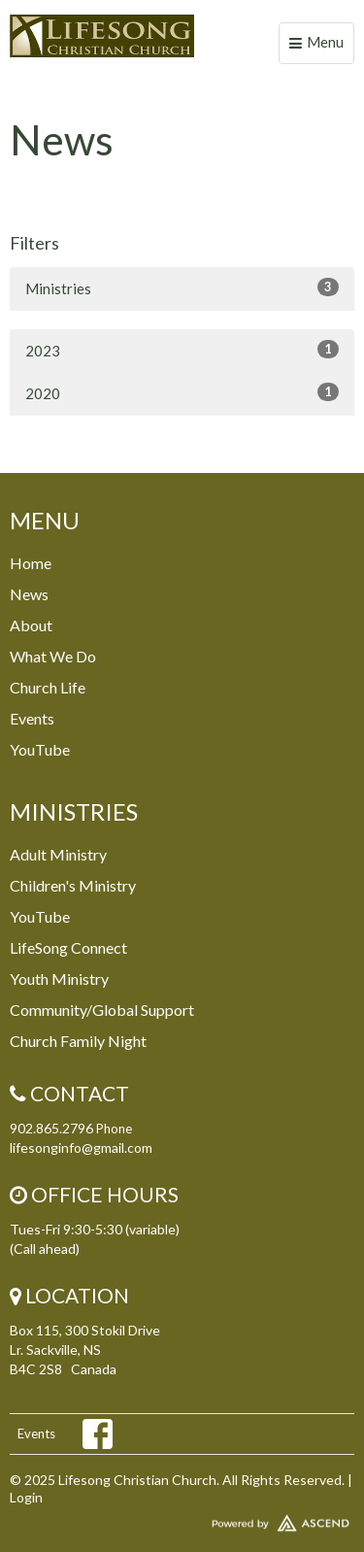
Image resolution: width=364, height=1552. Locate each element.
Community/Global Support (102, 1009)
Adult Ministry (58, 854)
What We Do (53, 656)
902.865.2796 (51, 1128)
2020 (182, 392)
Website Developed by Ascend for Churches (182, 1519)
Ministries (182, 287)
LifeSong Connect (68, 947)
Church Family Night (78, 1040)
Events (32, 718)
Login (26, 1497)
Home (30, 563)
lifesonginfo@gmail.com (81, 1147)
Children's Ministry (73, 885)
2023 (182, 349)
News (29, 594)
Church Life (47, 687)
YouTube (40, 749)
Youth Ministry (59, 978)
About (31, 625)
